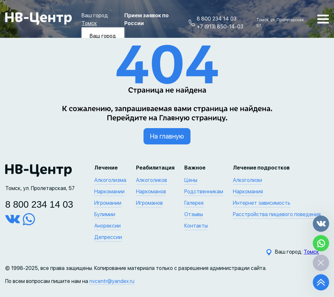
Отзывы (193, 214)
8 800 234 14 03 (216, 19)
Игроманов (149, 203)
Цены (190, 180)
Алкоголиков (151, 180)
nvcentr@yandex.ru (111, 281)
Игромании (107, 203)
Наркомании (109, 191)
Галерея (194, 203)
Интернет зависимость (261, 203)
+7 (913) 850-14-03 (220, 26)
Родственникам (203, 191)
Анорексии (107, 226)
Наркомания (248, 191)
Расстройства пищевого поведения (277, 214)
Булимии (104, 214)
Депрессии (108, 237)
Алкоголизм (247, 180)
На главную (167, 136)
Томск (89, 23)
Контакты (196, 226)
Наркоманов (151, 191)
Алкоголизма (110, 180)
